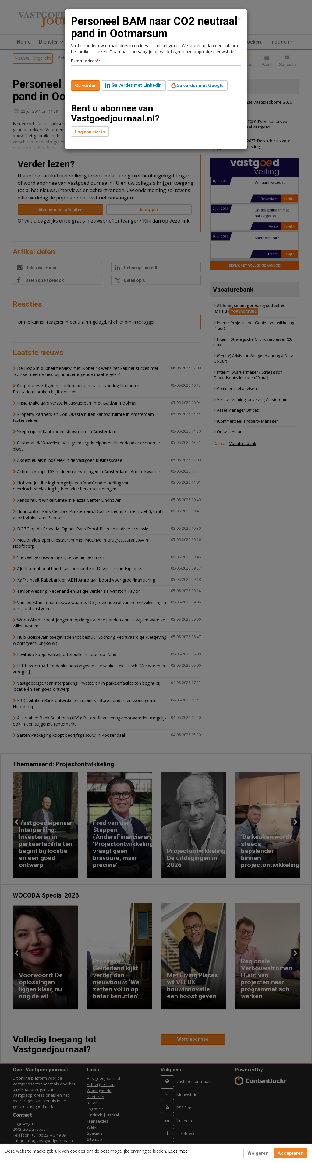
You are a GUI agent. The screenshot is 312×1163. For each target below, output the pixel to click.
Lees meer (178, 1151)
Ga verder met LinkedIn (133, 85)
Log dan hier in (90, 131)
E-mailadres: (85, 61)
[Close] (239, 19)
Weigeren (257, 1153)
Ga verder (85, 85)
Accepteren (290, 1153)
